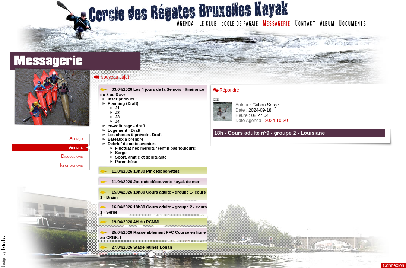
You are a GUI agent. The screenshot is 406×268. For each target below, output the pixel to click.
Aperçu (76, 138)
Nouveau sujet (114, 77)
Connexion (393, 265)
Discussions (72, 156)
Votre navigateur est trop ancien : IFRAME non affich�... (301, 167)
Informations (71, 165)
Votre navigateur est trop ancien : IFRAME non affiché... (151, 167)
